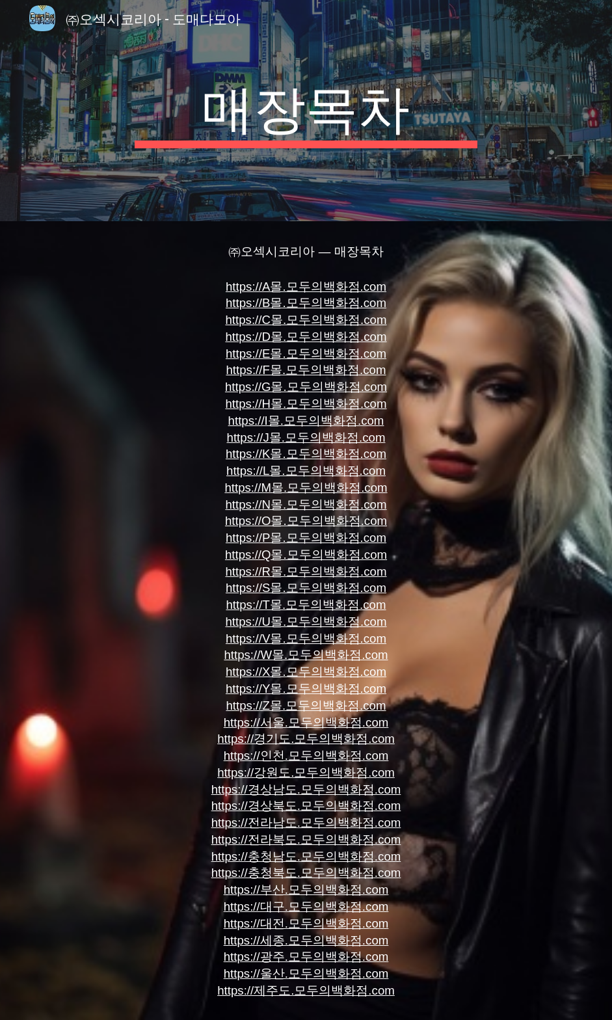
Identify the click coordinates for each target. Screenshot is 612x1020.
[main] (305, 111)
